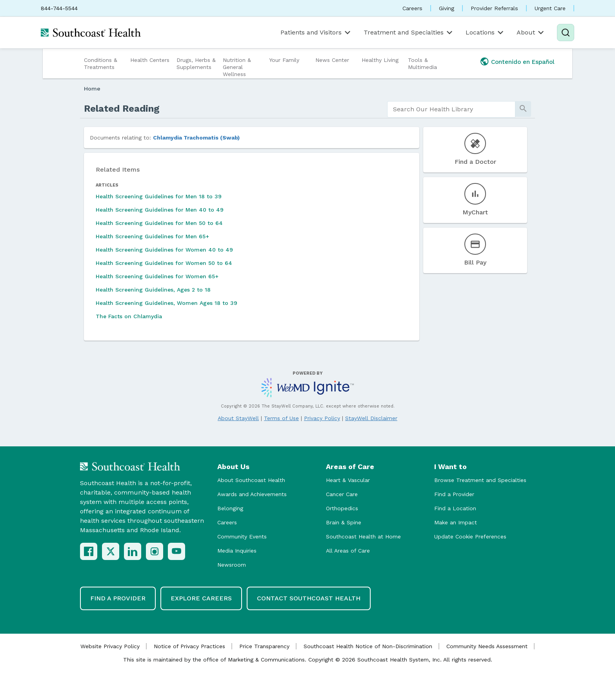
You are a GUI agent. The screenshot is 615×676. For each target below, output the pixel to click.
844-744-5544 (59, 8)
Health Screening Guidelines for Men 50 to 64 (159, 223)
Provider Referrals (494, 8)
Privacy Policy (322, 418)
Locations (485, 32)
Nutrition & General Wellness (237, 67)
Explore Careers (201, 598)
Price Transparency (264, 646)
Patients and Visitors (316, 32)
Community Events (242, 536)
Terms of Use (281, 418)
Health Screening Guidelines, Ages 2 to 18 (153, 289)
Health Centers (149, 60)
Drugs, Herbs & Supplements (196, 63)
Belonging (230, 508)
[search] (451, 109)
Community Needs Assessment (487, 646)
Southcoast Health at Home (363, 536)
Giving (446, 8)
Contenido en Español (523, 61)
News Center (332, 60)
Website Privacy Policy (110, 646)
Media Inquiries (237, 550)
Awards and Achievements (252, 494)
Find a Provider (454, 494)
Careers (412, 8)
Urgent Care (550, 8)
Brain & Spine (343, 522)
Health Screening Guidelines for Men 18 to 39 (159, 196)
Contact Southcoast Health (308, 598)
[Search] (565, 32)
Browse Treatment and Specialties (480, 480)
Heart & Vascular (348, 480)
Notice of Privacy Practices (189, 646)
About (531, 32)
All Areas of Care (348, 550)
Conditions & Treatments (100, 63)
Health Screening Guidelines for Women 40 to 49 (164, 249)
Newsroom (231, 565)
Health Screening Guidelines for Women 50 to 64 (164, 263)
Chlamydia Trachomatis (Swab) (196, 137)
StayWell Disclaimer (371, 418)
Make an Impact (455, 522)
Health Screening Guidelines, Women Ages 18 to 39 (166, 303)
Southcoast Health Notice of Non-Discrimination (368, 646)
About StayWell (238, 418)
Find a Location (455, 508)
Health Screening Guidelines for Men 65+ (152, 236)
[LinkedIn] (132, 551)
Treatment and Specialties (409, 32)
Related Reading (122, 108)
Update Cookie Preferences (470, 536)
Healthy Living (380, 60)
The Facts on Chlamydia (129, 316)
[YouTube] (176, 551)
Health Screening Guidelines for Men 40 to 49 (160, 210)
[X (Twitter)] (110, 551)
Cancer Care (342, 494)
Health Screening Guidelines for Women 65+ (157, 276)
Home (92, 88)
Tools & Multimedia (422, 63)
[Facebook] (88, 551)
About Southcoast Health (251, 480)
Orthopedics (342, 508)
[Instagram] (154, 551)
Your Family (284, 60)
